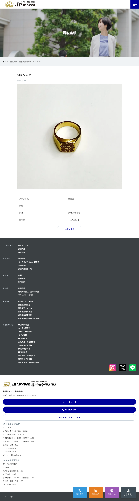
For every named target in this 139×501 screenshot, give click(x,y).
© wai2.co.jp (8, 496)
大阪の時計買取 (24, 348)
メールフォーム (70, 401)
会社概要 (21, 278)
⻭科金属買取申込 (25, 315)
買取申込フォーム (25, 308)
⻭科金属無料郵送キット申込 (29, 318)
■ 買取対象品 (23, 324)
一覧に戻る (70, 229)
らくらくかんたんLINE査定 (28, 262)
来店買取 (21, 249)
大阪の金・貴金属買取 (26, 342)
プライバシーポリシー (26, 295)
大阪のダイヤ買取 (25, 345)
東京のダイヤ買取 (25, 359)
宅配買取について (25, 265)
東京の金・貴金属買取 (26, 355)
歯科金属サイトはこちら (70, 417)
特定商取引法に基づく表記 (28, 291)
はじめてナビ (23, 245)
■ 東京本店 (22, 352)
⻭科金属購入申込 (25, 311)
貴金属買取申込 (24, 304)
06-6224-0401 (71, 409)
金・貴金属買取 (24, 328)
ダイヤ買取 (22, 335)
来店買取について (25, 269)
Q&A (20, 275)
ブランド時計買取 (25, 331)
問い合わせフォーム (26, 301)
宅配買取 (21, 252)
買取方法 (21, 258)
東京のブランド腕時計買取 (28, 362)
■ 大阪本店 (22, 338)
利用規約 (21, 282)
